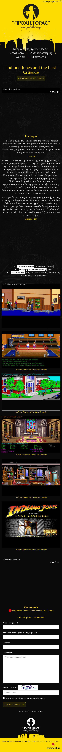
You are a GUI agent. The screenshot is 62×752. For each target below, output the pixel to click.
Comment (7, 652)
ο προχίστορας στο (52, 1)
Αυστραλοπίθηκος (41, 53)
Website (6, 642)
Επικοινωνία (38, 57)
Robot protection (10, 687)
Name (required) (10, 622)
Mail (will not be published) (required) (20, 632)
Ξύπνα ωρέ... (16, 53)
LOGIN (55, 741)
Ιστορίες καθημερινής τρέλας (30, 49)
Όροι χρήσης (47, 741)
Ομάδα (20, 57)
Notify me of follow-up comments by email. (24, 698)
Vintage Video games (32, 78)
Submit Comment (15, 705)
